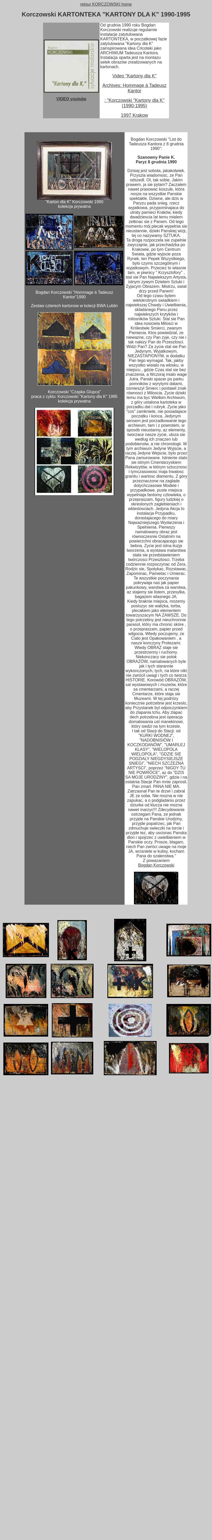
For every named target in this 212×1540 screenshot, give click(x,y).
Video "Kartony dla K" (134, 75)
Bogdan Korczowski (156, 865)
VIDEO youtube (71, 99)
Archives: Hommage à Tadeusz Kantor (135, 88)
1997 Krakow (134, 115)
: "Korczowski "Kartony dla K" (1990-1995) (134, 103)
